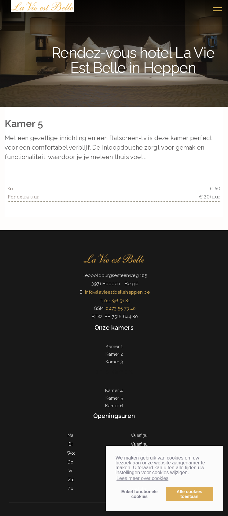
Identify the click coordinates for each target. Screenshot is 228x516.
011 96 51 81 (117, 300)
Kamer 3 (114, 362)
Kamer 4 (114, 390)
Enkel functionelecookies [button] (139, 494)
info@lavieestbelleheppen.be (117, 292)
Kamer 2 (114, 354)
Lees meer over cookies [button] (142, 478)
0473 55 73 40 (121, 308)
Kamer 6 (114, 406)
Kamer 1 (114, 346)
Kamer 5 (114, 398)
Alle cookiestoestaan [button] (189, 494)
